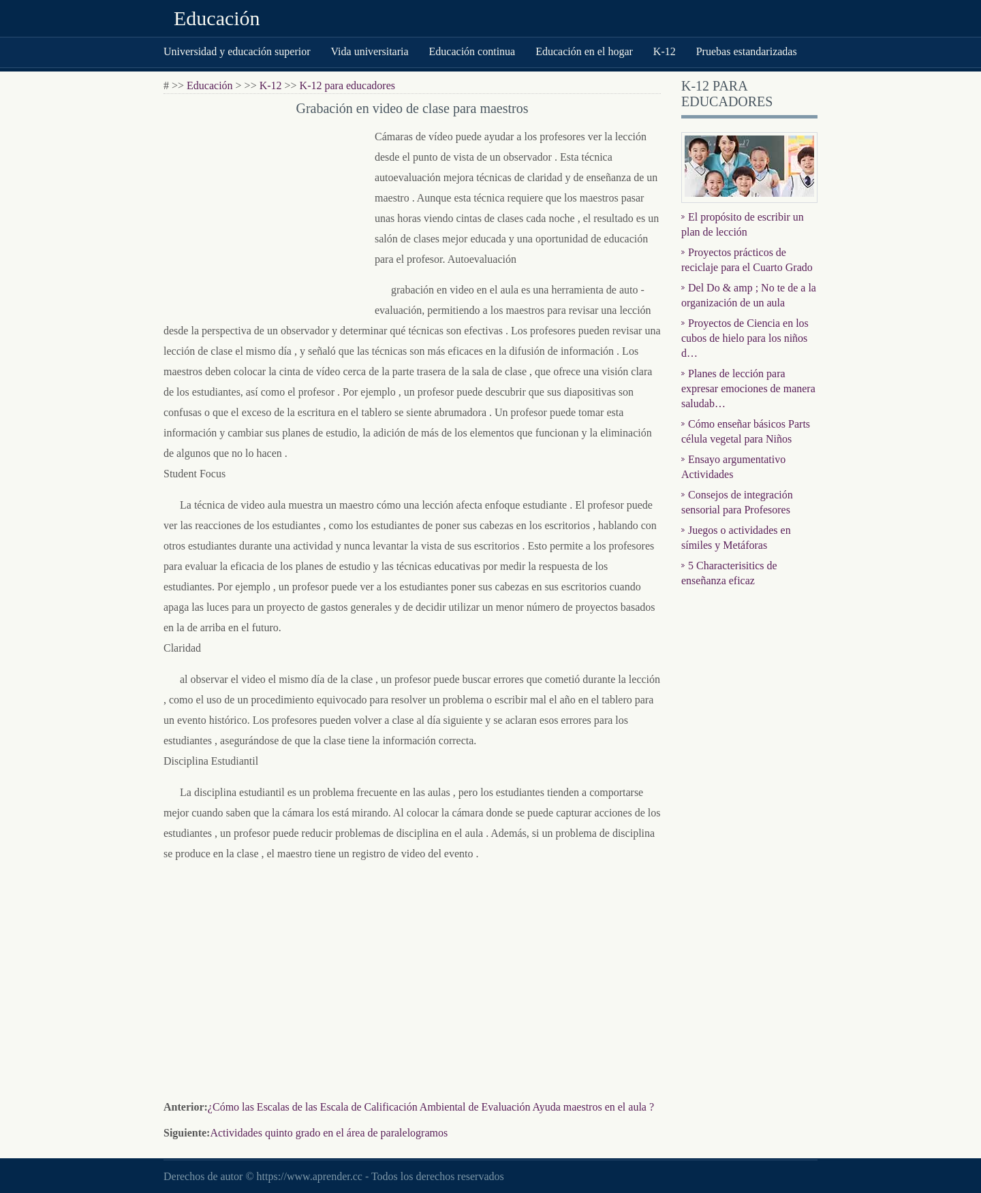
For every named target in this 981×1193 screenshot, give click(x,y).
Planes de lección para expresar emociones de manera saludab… (748, 388)
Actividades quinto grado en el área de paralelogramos (329, 1133)
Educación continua (472, 51)
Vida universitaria (369, 51)
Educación (217, 18)
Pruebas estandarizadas (746, 51)
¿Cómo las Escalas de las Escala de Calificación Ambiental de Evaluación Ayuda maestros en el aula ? (431, 1107)
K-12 (664, 51)
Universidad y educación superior (237, 51)
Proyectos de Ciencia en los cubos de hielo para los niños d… (745, 338)
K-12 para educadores (347, 85)
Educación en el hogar (584, 51)
